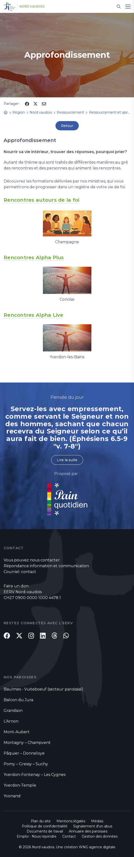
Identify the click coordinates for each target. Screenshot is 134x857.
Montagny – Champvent (27, 742)
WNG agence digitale (97, 847)
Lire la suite (67, 460)
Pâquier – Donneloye (24, 753)
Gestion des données (100, 836)
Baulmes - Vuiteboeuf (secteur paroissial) (43, 689)
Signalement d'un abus (92, 826)
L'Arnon (11, 721)
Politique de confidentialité (44, 826)
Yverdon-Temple (20, 785)
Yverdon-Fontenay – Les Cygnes (34, 774)
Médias (97, 821)
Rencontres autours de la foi (41, 200)
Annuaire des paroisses (88, 831)
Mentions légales (70, 821)
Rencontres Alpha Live (33, 315)
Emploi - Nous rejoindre (36, 836)
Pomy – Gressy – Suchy (26, 764)
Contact (69, 836)
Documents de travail (45, 831)
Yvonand (12, 796)
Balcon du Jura (18, 700)
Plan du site (41, 821)
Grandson (13, 710)
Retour (67, 126)
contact (28, 571)
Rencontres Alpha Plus (34, 257)
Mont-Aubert (17, 732)
